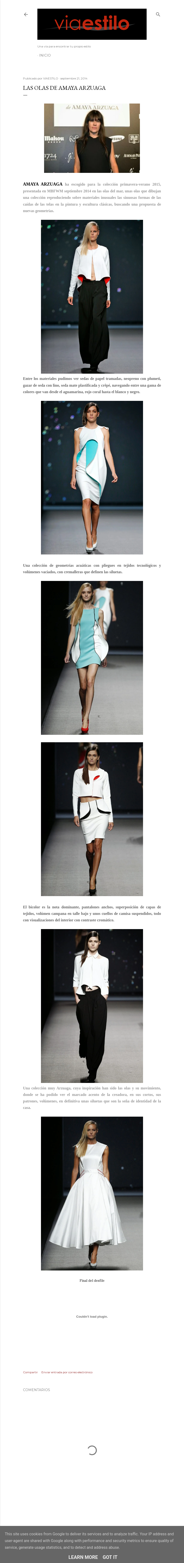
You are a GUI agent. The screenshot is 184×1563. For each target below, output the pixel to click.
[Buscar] (158, 13)
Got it (110, 1557)
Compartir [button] (30, 1372)
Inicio (45, 55)
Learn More (83, 1557)
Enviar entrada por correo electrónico (66, 1372)
